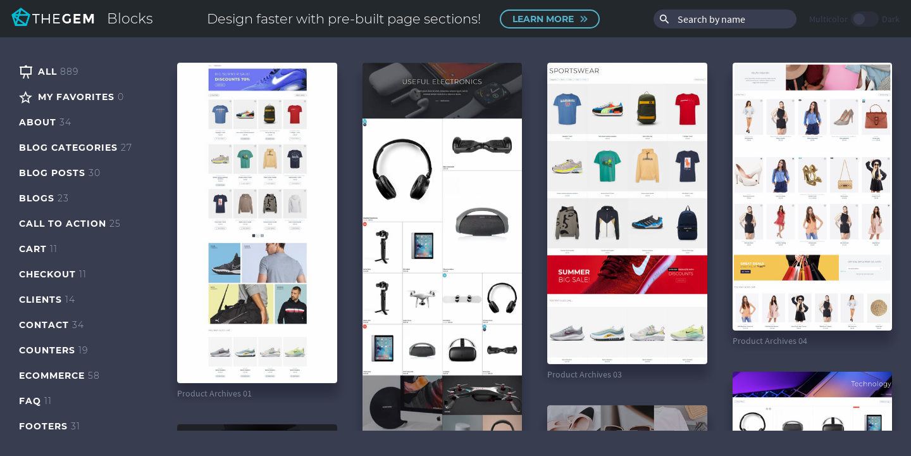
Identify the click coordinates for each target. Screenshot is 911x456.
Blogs (44, 198)
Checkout (53, 274)
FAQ (35, 401)
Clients (47, 299)
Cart (38, 249)
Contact (51, 325)
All (48, 71)
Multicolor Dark (854, 19)
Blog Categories (75, 147)
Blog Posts (60, 173)
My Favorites (71, 97)
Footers (49, 426)
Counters (53, 350)
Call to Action (70, 223)
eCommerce (59, 375)
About (45, 122)
